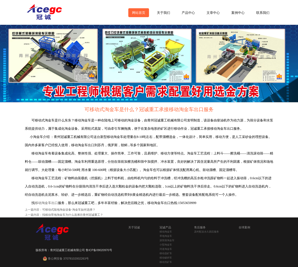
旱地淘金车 (166, 236)
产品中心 (188, 12)
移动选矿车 (166, 253)
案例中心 (238, 12)
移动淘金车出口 (46, 203)
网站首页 (138, 12)
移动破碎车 (166, 257)
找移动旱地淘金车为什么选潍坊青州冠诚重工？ (72, 214)
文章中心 (213, 12)
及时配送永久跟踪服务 (206, 231)
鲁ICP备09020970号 (99, 250)
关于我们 (163, 12)
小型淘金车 (166, 244)
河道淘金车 (166, 249)
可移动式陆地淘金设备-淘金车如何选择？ (68, 209)
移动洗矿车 (166, 262)
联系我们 (262, 12)
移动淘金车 (166, 231)
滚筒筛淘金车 (167, 240)
